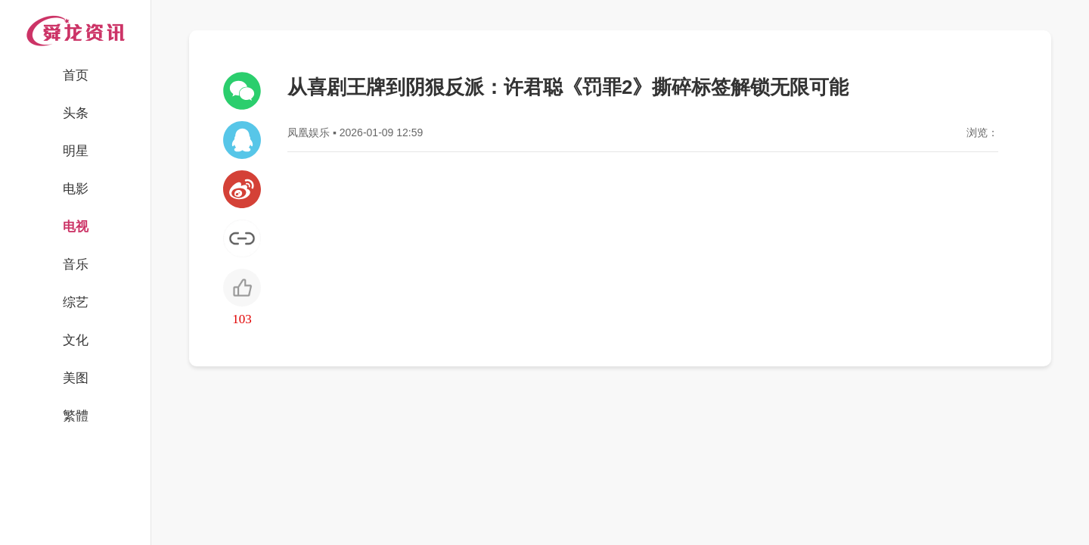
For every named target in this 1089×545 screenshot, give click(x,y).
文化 (75, 340)
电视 (75, 227)
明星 (75, 151)
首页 (75, 75)
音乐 (75, 264)
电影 (75, 189)
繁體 (75, 416)
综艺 (75, 302)
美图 (75, 378)
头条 (75, 113)
